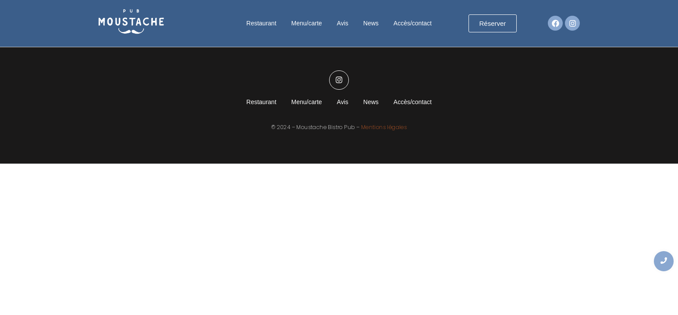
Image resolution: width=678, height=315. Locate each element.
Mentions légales (384, 127)
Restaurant (261, 23)
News (371, 23)
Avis (342, 23)
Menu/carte (306, 23)
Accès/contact (413, 23)
